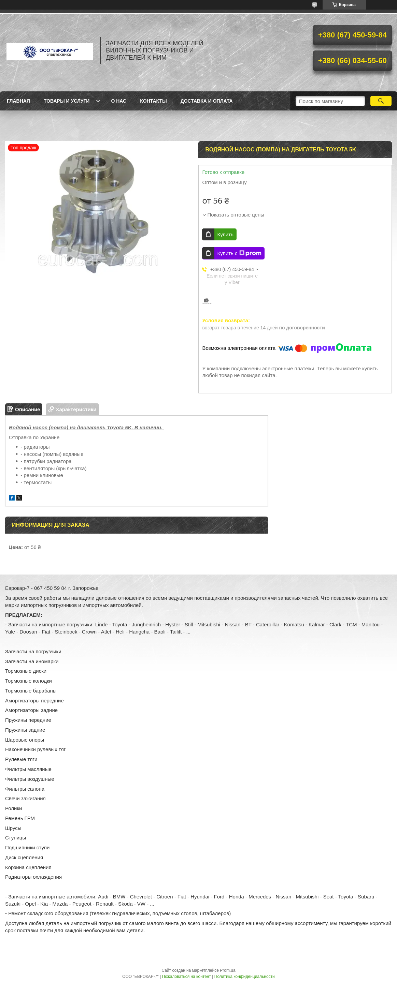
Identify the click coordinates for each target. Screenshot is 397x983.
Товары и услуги (67, 101)
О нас (118, 101)
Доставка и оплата (207, 101)
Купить (225, 234)
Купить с (239, 253)
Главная (18, 101)
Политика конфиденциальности (244, 976)
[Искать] (381, 101)
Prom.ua (227, 970)
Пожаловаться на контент (186, 976)
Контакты (153, 101)
